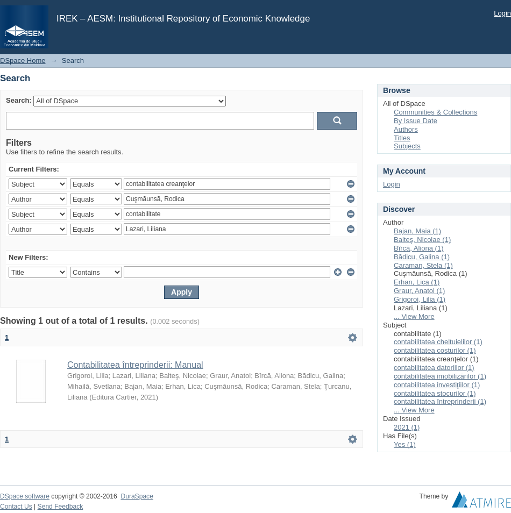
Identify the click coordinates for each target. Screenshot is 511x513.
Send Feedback (60, 506)
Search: (19, 100)
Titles (402, 138)
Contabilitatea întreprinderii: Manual (135, 364)
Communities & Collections (435, 112)
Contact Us (16, 506)
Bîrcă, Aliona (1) (419, 248)
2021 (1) (407, 427)
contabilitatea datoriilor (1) (434, 368)
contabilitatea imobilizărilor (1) (440, 376)
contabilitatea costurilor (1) (434, 350)
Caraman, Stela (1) (423, 265)
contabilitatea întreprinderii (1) (440, 401)
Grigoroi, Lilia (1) (419, 299)
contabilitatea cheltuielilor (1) (438, 342)
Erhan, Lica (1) (416, 282)
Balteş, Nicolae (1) (422, 240)
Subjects (407, 146)
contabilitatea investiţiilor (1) (437, 385)
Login (502, 13)
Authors (406, 129)
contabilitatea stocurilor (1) (434, 393)
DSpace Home (23, 60)
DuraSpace (136, 496)
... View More (414, 316)
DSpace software (24, 496)
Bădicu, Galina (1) (422, 257)
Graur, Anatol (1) (419, 291)
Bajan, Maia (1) (417, 231)
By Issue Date (415, 121)
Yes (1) (405, 444)
